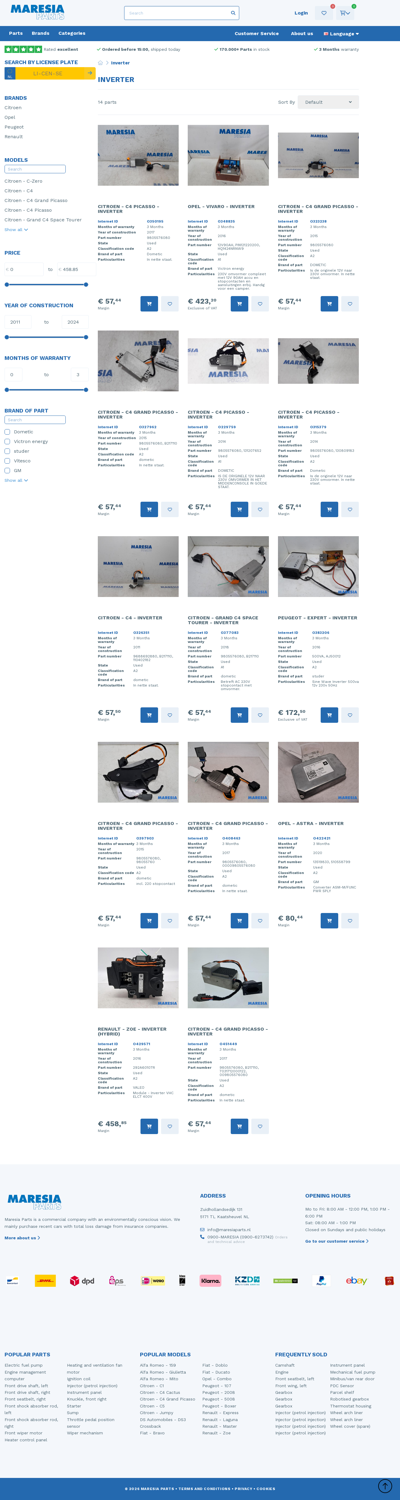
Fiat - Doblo (215, 1365)
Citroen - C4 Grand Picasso (36, 200)
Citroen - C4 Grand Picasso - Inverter (318, 209)
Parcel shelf (342, 1392)
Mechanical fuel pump (352, 1372)
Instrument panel (84, 1392)
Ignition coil (79, 1378)
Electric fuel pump (24, 1365)
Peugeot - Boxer (219, 1406)
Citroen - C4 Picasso (28, 210)
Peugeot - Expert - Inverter (317, 618)
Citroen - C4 (19, 191)
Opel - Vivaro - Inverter (221, 206)
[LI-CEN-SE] (44, 73)
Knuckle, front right (87, 1399)
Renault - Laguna (220, 1419)
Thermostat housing (350, 1406)
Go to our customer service (337, 1241)
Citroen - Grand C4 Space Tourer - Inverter (223, 620)
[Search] (181, 13)
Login (301, 13)
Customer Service (257, 33)
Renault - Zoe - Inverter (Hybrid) (132, 1031)
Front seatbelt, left (294, 1378)
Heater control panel (26, 1439)
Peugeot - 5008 (218, 1399)
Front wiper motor (23, 1432)
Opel (10, 117)
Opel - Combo (217, 1378)
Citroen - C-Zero (23, 181)
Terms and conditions (204, 1489)
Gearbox (283, 1392)
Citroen (13, 107)
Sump (73, 1412)
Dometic (19, 432)
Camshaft (285, 1365)
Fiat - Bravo (152, 1432)
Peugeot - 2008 (218, 1392)
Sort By (286, 102)
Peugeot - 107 (216, 1385)
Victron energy (26, 441)
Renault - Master (219, 1426)
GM (13, 470)
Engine (282, 1372)
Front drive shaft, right (27, 1392)
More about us (22, 1237)
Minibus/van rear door (352, 1378)
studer (17, 451)
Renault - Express (220, 1412)
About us (302, 33)
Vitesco (18, 461)
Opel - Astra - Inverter (311, 823)
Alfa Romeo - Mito (159, 1378)
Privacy (243, 1489)
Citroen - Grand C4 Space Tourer (43, 220)
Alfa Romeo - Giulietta (163, 1372)
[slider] (6, 284)
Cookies (265, 1489)
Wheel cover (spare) (350, 1426)
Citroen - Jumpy (156, 1412)
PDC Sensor (342, 1385)
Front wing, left (291, 1385)
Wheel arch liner (346, 1412)
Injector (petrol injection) (92, 1385)
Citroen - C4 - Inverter (130, 618)
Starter (74, 1406)
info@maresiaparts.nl (225, 1231)
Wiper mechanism (85, 1432)
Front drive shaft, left (26, 1385)
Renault (14, 136)
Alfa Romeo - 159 (158, 1365)
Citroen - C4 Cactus (160, 1392)
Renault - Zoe (216, 1432)
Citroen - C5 (152, 1406)
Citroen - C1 (152, 1385)
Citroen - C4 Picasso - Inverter (128, 209)
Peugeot (14, 127)
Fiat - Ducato (216, 1372)
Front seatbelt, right (25, 1399)
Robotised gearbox (349, 1399)
